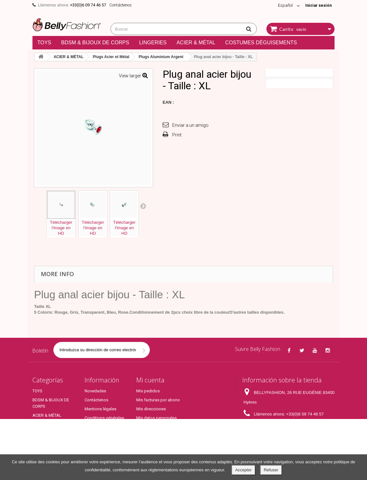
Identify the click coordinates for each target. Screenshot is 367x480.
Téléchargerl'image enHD (61, 228)
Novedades (95, 390)
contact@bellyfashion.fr (288, 425)
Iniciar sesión (318, 5)
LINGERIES (152, 42)
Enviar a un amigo (190, 125)
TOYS (44, 42)
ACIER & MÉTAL (195, 42)
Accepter (243, 469)
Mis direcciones (151, 408)
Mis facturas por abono (158, 399)
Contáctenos (120, 5)
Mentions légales (100, 408)
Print (177, 134)
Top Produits (44, 448)
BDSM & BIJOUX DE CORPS (95, 42)
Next (143, 206)
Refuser (271, 469)
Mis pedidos (148, 390)
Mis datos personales (156, 417)
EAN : (168, 102)
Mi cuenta (150, 380)
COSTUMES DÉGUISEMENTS (261, 42)
